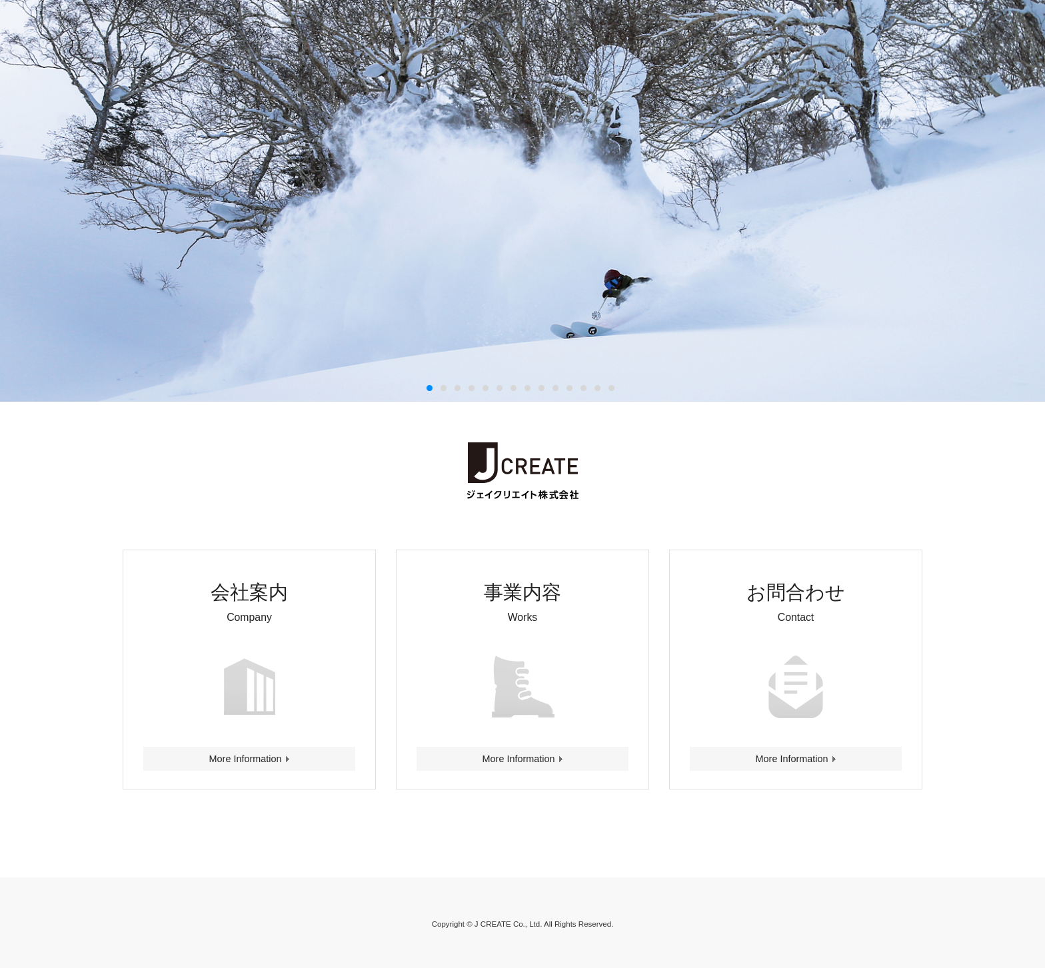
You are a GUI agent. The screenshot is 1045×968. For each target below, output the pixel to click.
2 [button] (444, 388)
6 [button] (500, 388)
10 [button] (555, 388)
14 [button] (611, 388)
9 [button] (541, 388)
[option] (522, 201)
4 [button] (472, 388)
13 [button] (597, 388)
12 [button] (583, 388)
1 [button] (430, 388)
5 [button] (486, 388)
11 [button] (569, 388)
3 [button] (458, 388)
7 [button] (514, 388)
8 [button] (527, 388)
